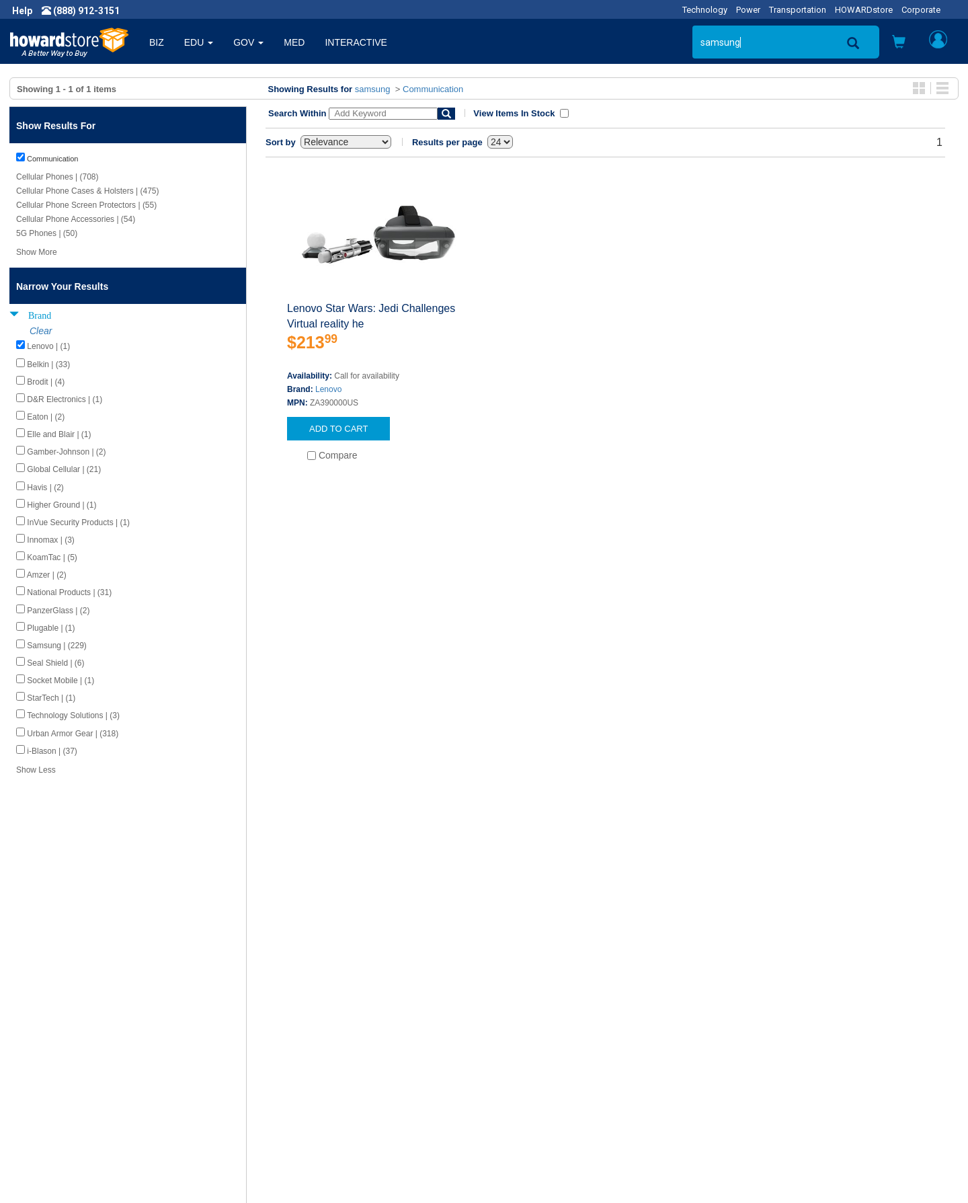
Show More (36, 252)
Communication (433, 89)
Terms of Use (49, 1086)
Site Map (513, 1086)
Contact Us (517, 1032)
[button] (899, 43)
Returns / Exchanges (538, 1072)
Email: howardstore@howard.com (803, 1086)
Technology (704, 10)
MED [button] (294, 42)
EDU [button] (198, 42)
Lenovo (328, 389)
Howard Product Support (309, 1032)
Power (748, 10)
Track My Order (526, 1059)
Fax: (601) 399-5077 (773, 1072)
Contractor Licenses (63, 1099)
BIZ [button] (156, 42)
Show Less (36, 770)
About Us (40, 1032)
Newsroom (44, 1045)
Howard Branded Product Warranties (335, 1059)
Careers (37, 1059)
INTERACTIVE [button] (356, 42)
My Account (519, 1045)
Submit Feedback (294, 1045)
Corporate (920, 10)
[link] (749, 1169)
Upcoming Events (294, 1086)
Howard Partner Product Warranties (333, 1072)
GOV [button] (248, 42)
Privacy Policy (50, 1072)
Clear (41, 330)
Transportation (797, 10)
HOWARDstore (864, 10)
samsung (373, 89)
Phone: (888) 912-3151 (779, 1059)
